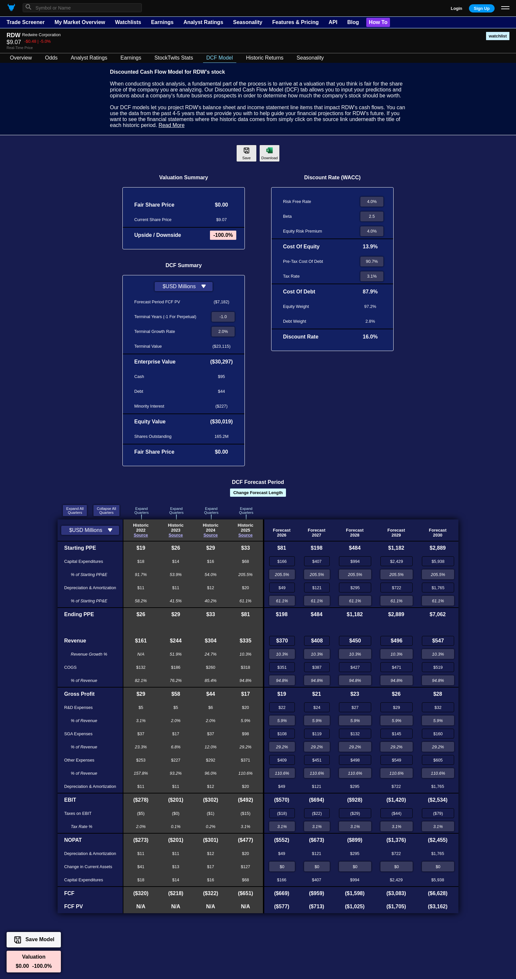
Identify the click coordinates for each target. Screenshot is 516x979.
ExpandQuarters (141, 511)
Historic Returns (265, 58)
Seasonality (247, 22)
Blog (353, 22)
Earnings (162, 22)
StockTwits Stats (173, 58)
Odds (51, 58)
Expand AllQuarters (75, 511)
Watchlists (128, 22)
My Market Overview (80, 22)
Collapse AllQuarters (106, 511)
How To (378, 22)
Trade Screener (26, 22)
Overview (21, 58)
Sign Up (482, 8)
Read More (172, 125)
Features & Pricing (295, 22)
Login (456, 8)
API (333, 22)
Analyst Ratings (203, 22)
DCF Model (219, 58)
